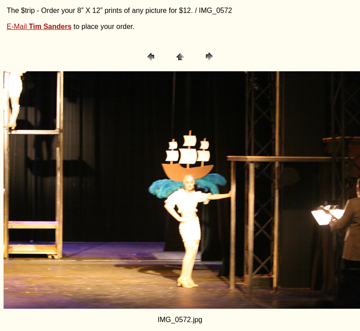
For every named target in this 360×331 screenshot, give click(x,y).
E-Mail (39, 26)
